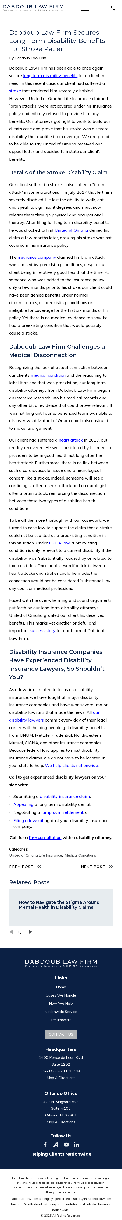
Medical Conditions (80, 855)
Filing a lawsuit (28, 820)
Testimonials (60, 1019)
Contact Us (61, 1034)
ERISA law (59, 543)
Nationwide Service (61, 1011)
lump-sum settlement (62, 812)
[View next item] (30, 932)
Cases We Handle (61, 995)
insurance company (37, 257)
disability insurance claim (65, 796)
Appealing (23, 804)
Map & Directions (61, 1077)
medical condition (48, 375)
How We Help (61, 1003)
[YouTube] (66, 1144)
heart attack (71, 440)
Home (61, 987)
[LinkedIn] (76, 1144)
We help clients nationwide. (72, 765)
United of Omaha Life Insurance (35, 855)
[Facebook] (45, 1144)
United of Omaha (71, 230)
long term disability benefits (50, 75)
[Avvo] (55, 1144)
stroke (15, 90)
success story (43, 630)
